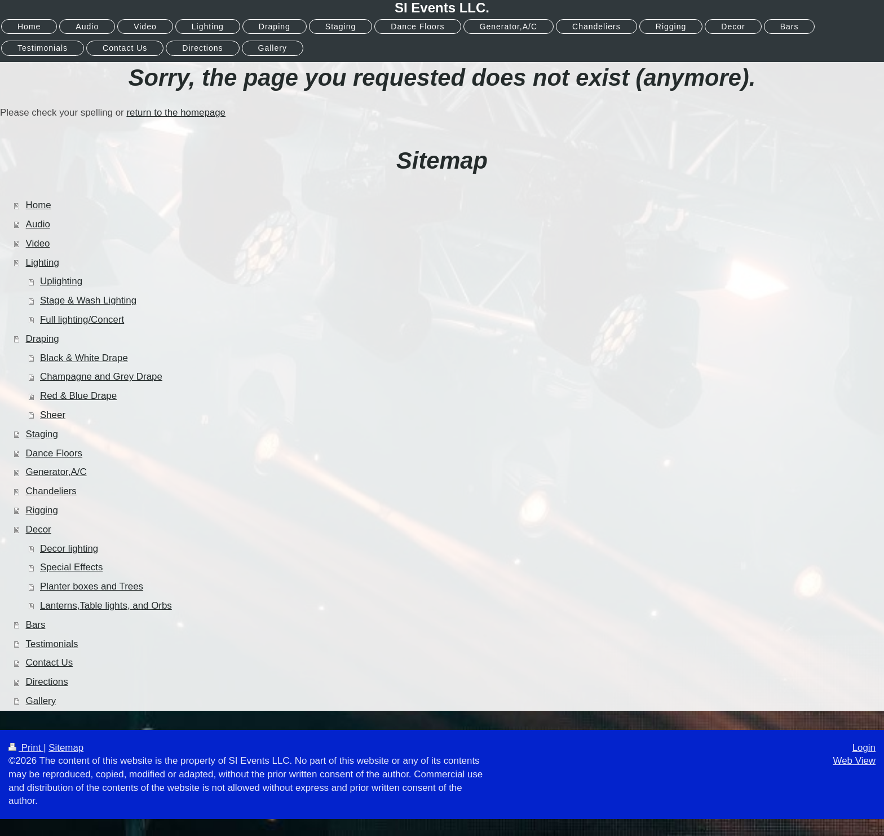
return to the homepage (176, 112)
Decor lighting (69, 548)
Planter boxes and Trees (91, 586)
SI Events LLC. (442, 7)
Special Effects (71, 567)
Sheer (52, 415)
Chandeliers (51, 491)
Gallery (41, 701)
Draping (42, 338)
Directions (47, 681)
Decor (38, 529)
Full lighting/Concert (82, 319)
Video (38, 243)
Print (25, 747)
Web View (854, 760)
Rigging (42, 510)
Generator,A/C (56, 472)
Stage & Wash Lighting (88, 300)
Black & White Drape (84, 358)
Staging (42, 434)
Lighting (42, 262)
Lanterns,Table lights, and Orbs (106, 605)
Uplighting (61, 281)
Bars (36, 624)
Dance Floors (54, 453)
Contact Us (49, 662)
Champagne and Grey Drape (101, 376)
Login (864, 747)
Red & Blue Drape (78, 395)
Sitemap (65, 747)
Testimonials (52, 644)
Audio (38, 224)
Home (38, 205)
